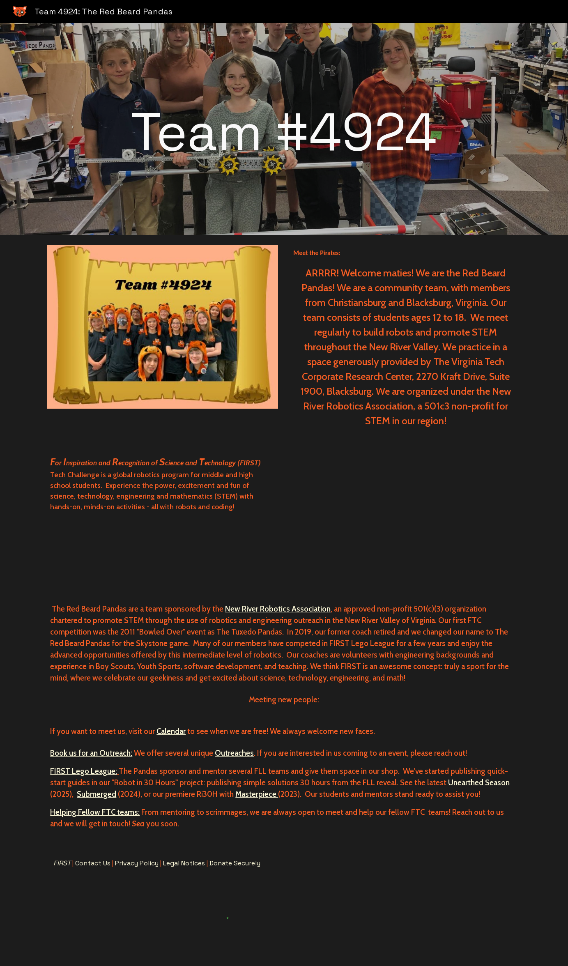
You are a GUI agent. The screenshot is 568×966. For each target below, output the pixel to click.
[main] (284, 129)
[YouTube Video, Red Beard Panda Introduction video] (426, 516)
